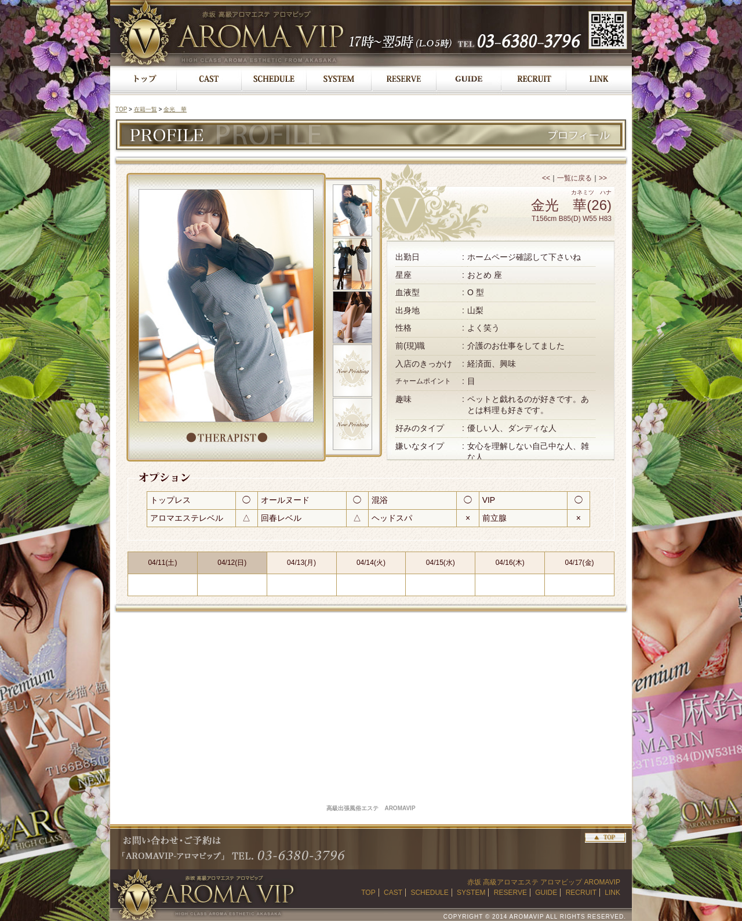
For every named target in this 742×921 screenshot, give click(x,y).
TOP (121, 109)
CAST (393, 893)
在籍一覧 (145, 109)
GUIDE (546, 893)
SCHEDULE (429, 893)
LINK (612, 893)
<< (546, 178)
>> (603, 178)
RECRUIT (581, 893)
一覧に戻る (574, 178)
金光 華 (175, 109)
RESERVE (510, 893)
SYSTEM (471, 893)
